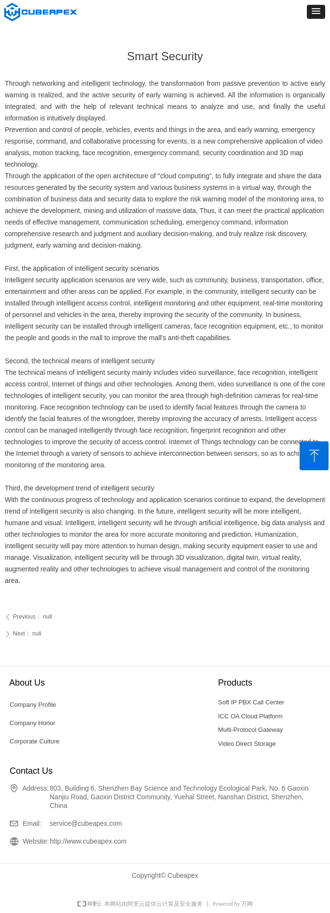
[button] (316, 12)
